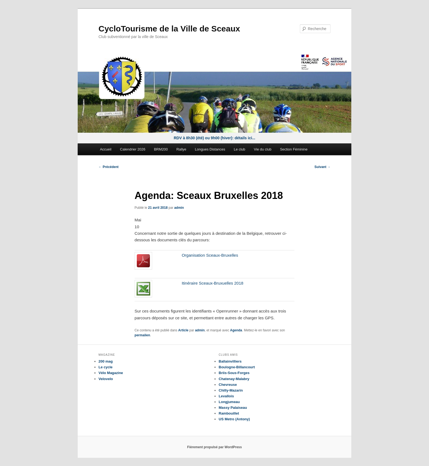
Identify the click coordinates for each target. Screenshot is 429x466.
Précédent (108, 167)
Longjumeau (229, 402)
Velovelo (105, 379)
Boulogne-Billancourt (237, 367)
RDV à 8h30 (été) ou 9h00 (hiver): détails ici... (214, 138)
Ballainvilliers (230, 361)
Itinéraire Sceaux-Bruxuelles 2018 (212, 283)
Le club (239, 149)
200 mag (105, 361)
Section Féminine (293, 149)
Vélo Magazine (110, 373)
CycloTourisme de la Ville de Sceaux (169, 28)
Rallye (181, 149)
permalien (142, 335)
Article (183, 330)
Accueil (105, 149)
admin (179, 208)
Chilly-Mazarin (231, 390)
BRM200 (161, 149)
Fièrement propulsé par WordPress (214, 447)
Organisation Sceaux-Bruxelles (210, 255)
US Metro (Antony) (234, 419)
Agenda (236, 330)
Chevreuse (228, 385)
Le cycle (105, 367)
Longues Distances (210, 149)
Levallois (226, 396)
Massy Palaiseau (233, 408)
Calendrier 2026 (133, 149)
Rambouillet (229, 413)
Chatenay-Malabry (234, 379)
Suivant (322, 167)
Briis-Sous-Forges (234, 373)
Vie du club (262, 149)
